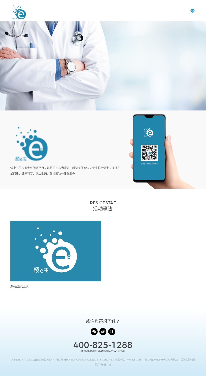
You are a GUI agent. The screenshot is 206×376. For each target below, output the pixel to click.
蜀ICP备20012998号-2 (155, 359)
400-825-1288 (102, 345)
